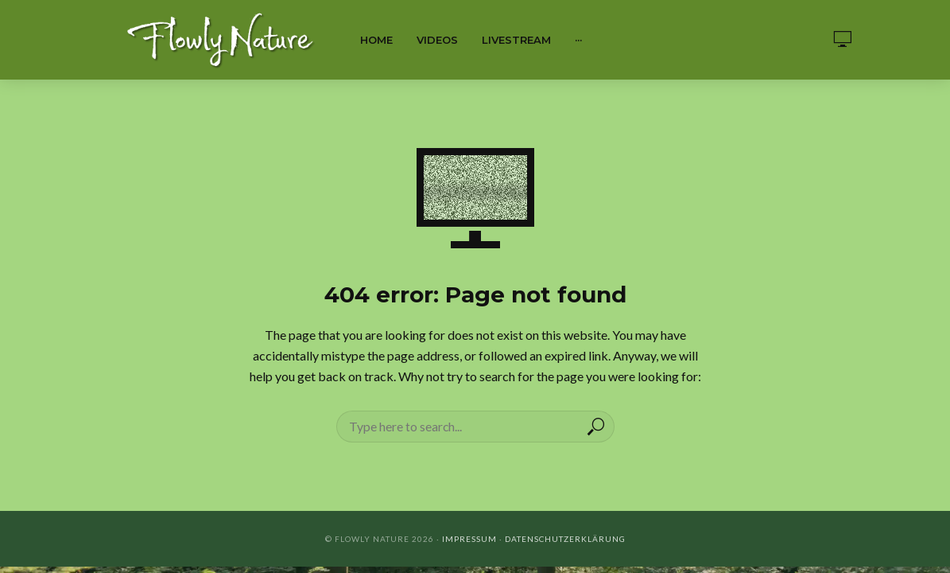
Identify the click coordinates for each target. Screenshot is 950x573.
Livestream (516, 39)
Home (376, 39)
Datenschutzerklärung (565, 539)
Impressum (469, 539)
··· (578, 39)
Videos (437, 39)
